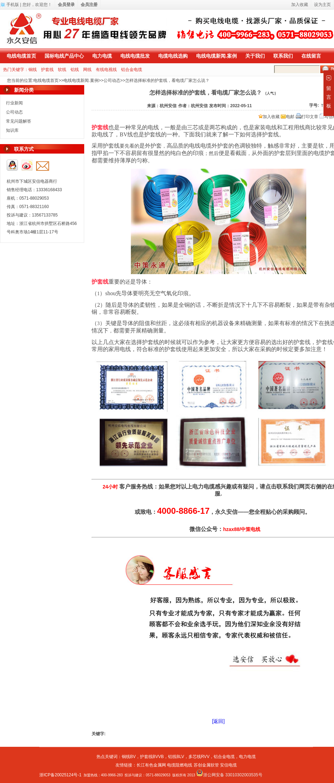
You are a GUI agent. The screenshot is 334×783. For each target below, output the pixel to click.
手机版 (12, 4)
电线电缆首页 (21, 56)
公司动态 (111, 80)
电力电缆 (102, 56)
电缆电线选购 (173, 56)
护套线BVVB (152, 756)
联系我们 (283, 56)
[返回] (218, 721)
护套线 (47, 69)
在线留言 (311, 56)
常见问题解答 (18, 121)
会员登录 (66, 4)
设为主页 (322, 4)
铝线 (75, 69)
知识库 (12, 130)
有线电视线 (106, 69)
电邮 (287, 116)
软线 (62, 69)
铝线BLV (176, 756)
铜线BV (129, 756)
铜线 (32, 69)
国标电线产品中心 (64, 56)
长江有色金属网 (151, 765)
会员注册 (89, 4)
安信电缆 (228, 765)
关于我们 (255, 56)
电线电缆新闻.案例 (216, 56)
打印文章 (307, 116)
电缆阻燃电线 (179, 765)
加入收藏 (269, 116)
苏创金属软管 (206, 765)
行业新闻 (14, 103)
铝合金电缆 (131, 69)
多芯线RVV (198, 756)
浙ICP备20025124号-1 (60, 774)
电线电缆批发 (135, 56)
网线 (87, 69)
